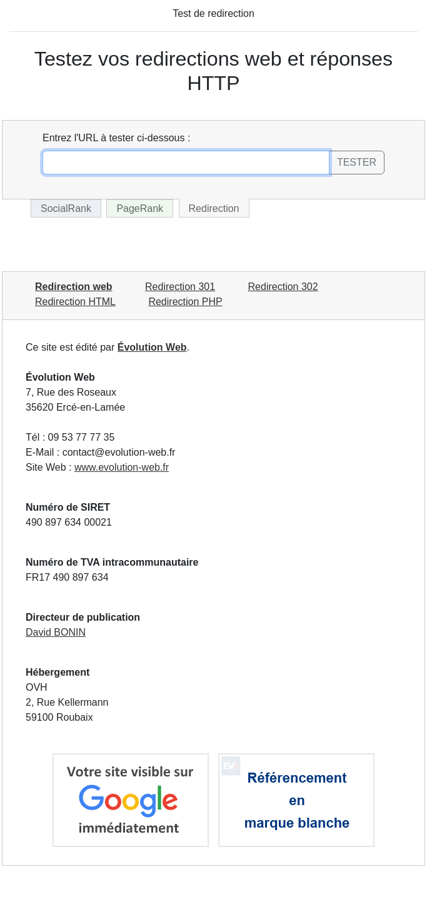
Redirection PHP (185, 301)
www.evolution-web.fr (121, 467)
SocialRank (66, 208)
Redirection (214, 208)
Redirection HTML (75, 301)
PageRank (139, 208)
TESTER (356, 162)
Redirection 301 (180, 286)
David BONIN (56, 632)
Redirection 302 (283, 286)
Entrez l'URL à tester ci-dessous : (116, 138)
